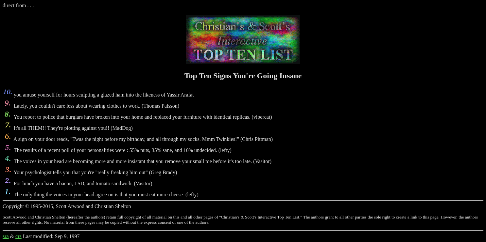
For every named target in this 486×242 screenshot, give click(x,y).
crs (18, 236)
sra (6, 236)
